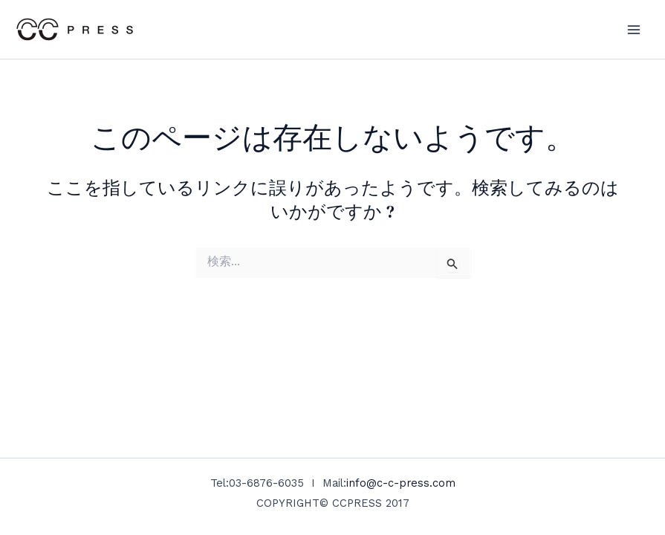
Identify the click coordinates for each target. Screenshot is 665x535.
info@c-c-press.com (400, 483)
